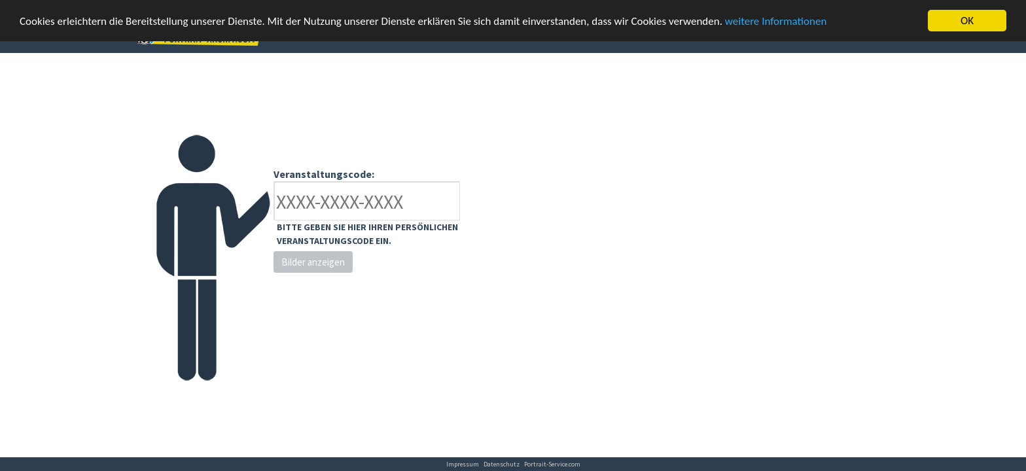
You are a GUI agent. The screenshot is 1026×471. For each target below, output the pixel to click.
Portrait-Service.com (552, 464)
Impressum (462, 464)
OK (967, 20)
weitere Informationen (776, 20)
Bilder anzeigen (313, 262)
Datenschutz (502, 464)
